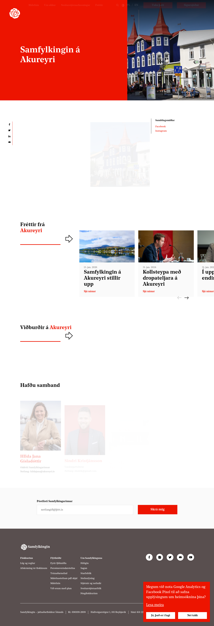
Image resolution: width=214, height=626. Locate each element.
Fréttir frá (48, 228)
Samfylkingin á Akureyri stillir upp (102, 282)
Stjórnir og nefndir (91, 583)
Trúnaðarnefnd (58, 573)
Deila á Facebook (9, 124)
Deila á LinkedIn (9, 136)
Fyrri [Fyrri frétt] (179, 297)
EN (136, 9)
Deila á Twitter (9, 130)
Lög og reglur (27, 563)
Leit (117, 9)
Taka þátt (158, 9)
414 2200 (141, 612)
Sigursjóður (191, 9)
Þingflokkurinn (89, 593)
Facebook (160, 126)
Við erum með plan (61, 588)
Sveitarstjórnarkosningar (73, 9)
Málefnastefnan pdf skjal (63, 578)
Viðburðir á (45, 327)
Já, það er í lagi (160, 615)
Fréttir (98, 9)
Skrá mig (158, 509)
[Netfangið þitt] (85, 510)
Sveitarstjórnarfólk (91, 588)
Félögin (85, 563)
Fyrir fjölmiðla (58, 563)
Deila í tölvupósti (9, 142)
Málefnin (27, 9)
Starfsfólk (86, 573)
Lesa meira (155, 605)
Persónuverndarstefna (62, 568)
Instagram (161, 131)
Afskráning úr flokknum (33, 568)
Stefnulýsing (88, 578)
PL (128, 9)
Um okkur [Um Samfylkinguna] (44, 9)
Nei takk (192, 615)
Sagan (84, 568)
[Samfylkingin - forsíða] (14, 13)
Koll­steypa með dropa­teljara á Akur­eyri (162, 282)
